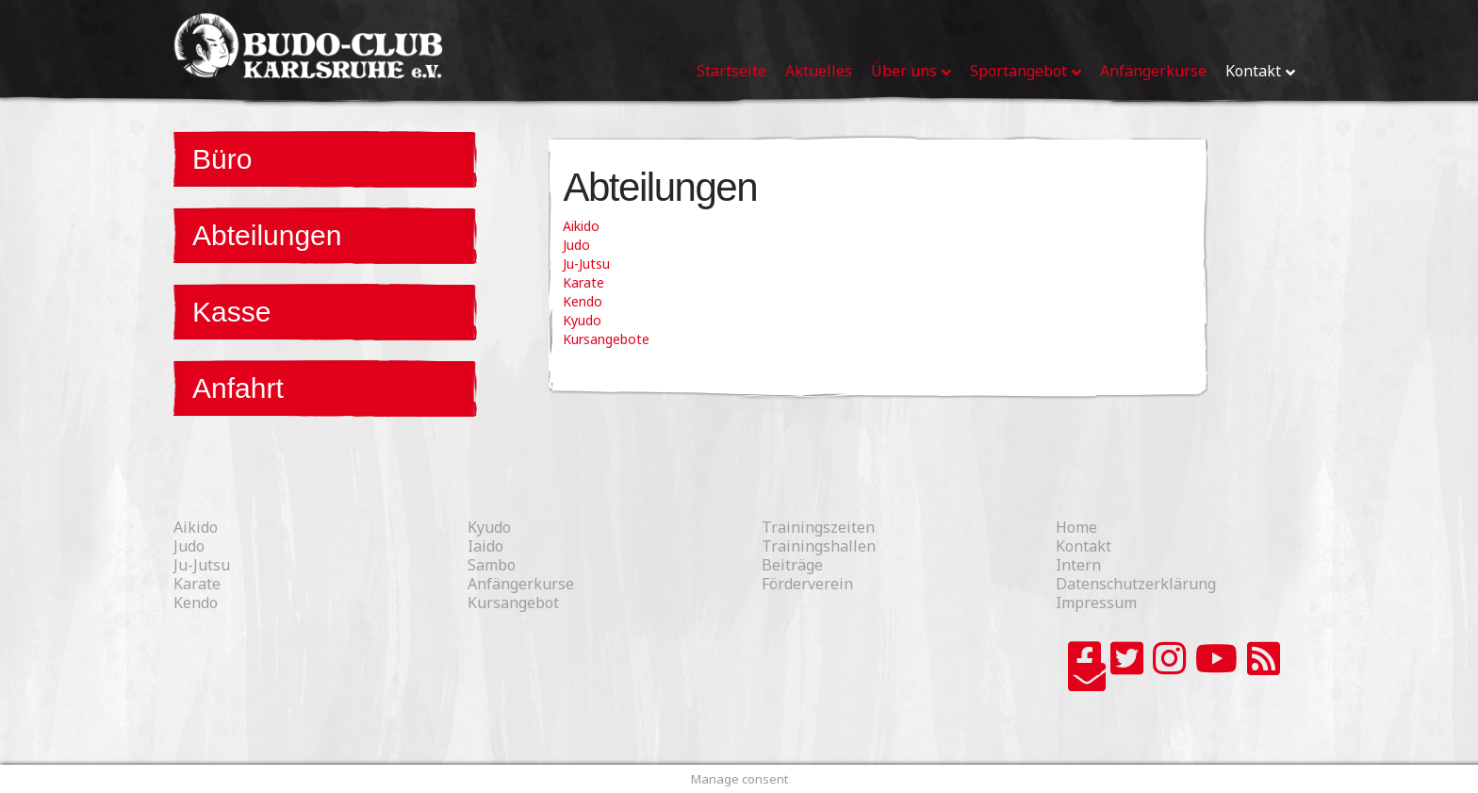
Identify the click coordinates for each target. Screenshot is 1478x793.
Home (1076, 527)
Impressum (1096, 602)
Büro (222, 158)
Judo (576, 245)
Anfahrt (238, 388)
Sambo (492, 564)
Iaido (485, 546)
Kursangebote (606, 339)
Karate (583, 282)
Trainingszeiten (818, 527)
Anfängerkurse (521, 583)
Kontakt (1083, 546)
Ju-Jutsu (586, 264)
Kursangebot (513, 602)
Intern (1078, 564)
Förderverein (807, 583)
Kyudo (582, 320)
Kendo (582, 301)
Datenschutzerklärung (1136, 583)
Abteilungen (266, 235)
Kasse (231, 311)
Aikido (581, 226)
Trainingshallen (819, 546)
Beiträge (792, 564)
